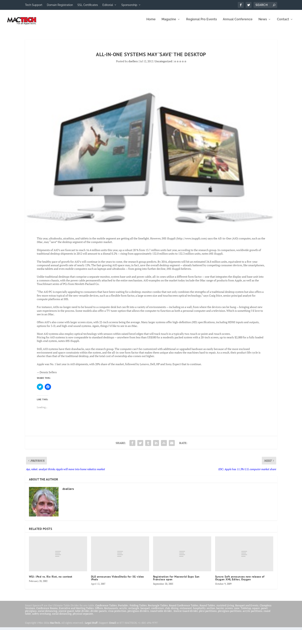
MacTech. (55, 625)
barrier (220, 611)
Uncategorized (163, 64)
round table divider (161, 613)
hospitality (199, 611)
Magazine (169, 22)
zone (237, 611)
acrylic (123, 611)
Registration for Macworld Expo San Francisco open (176, 581)
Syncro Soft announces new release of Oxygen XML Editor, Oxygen (240, 581)
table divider (82, 613)
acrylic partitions (252, 613)
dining (174, 611)
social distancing (47, 613)
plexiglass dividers (138, 613)
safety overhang (41, 616)
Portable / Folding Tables (132, 608)
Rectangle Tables (158, 608)
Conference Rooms (47, 611)
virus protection (117, 613)
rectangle (133, 611)
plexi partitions (208, 613)
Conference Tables (106, 608)
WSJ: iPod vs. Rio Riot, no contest (50, 579)
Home (151, 22)
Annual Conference (238, 22)
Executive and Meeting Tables (76, 611)
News (262, 22)
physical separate (83, 616)
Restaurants (111, 611)
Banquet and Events (246, 608)
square (256, 611)
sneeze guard (66, 613)
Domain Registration (60, 5)
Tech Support (33, 5)
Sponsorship (129, 5)
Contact (283, 22)
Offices (99, 611)
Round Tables (207, 608)
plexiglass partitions (230, 613)
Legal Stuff (91, 625)
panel (264, 611)
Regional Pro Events (201, 22)
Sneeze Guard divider (186, 613)
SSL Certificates (87, 5)
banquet (145, 611)
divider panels (98, 613)
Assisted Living (225, 608)
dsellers (133, 64)
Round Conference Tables (183, 608)
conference (157, 611)
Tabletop (246, 611)
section (211, 611)
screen (229, 611)
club (167, 611)
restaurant (186, 611)
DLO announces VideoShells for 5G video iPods (117, 581)
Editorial (107, 5)
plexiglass (31, 613)
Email (112, 625)
